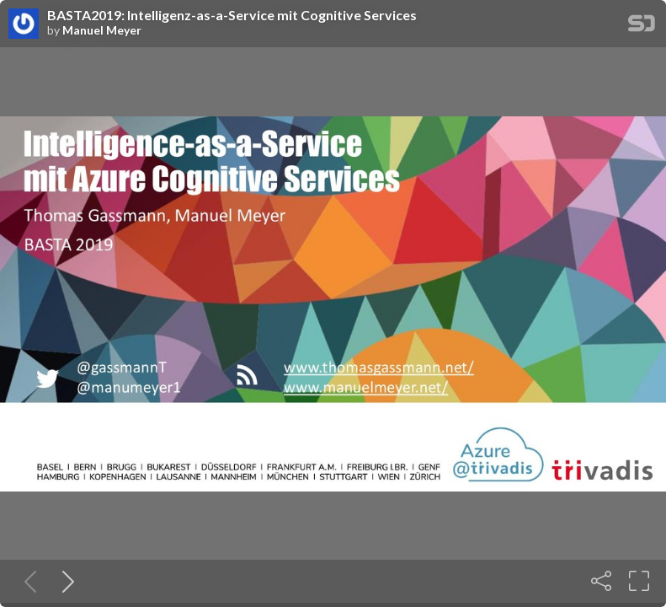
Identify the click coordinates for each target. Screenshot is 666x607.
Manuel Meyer (101, 30)
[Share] (601, 580)
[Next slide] (64, 580)
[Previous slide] (26, 580)
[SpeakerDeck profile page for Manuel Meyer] (23, 24)
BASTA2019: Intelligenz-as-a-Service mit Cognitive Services (232, 15)
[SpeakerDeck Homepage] (641, 27)
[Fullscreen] (639, 580)
